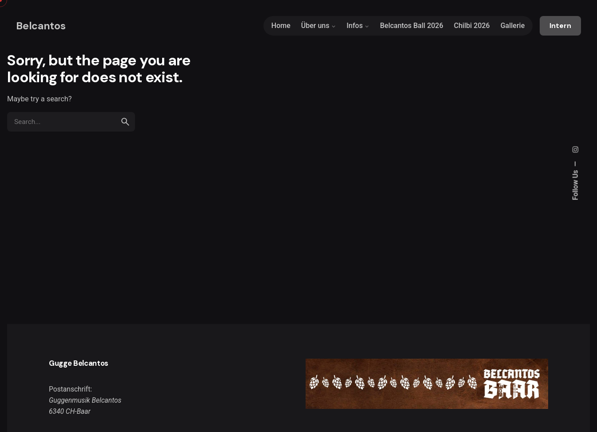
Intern (560, 25)
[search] (125, 122)
